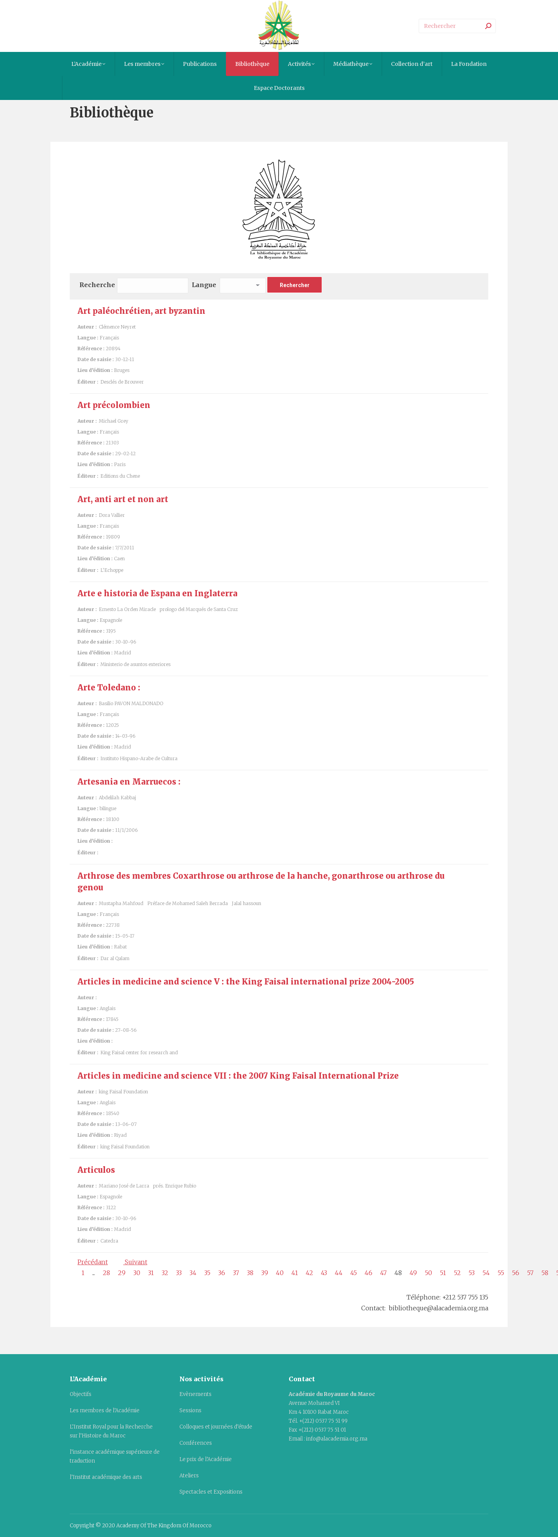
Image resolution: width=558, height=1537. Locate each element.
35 (207, 1273)
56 (515, 1273)
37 (236, 1273)
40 (280, 1273)
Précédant (93, 1262)
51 (443, 1273)
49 (413, 1273)
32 (165, 1273)
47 (383, 1273)
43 (324, 1273)
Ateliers (189, 1475)
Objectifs (80, 1394)
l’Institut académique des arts (106, 1477)
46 (368, 1273)
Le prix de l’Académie (205, 1459)
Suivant (135, 1262)
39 (264, 1273)
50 (428, 1273)
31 (151, 1273)
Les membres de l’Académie (105, 1410)
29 (122, 1273)
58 (544, 1273)
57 (530, 1273)
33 (179, 1273)
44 (339, 1273)
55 (501, 1273)
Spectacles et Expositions (211, 1492)
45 (353, 1273)
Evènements (195, 1394)
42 (309, 1273)
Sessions (190, 1410)
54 (486, 1273)
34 (192, 1273)
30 (136, 1273)
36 (221, 1273)
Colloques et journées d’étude (215, 1426)
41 (294, 1273)
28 (106, 1273)
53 (471, 1273)
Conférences (195, 1443)
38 (250, 1273)
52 (457, 1273)
